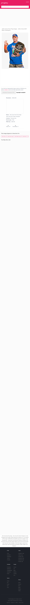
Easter (8, 573)
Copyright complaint (20, 92)
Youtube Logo (20, 556)
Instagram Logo (21, 553)
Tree (8, 587)
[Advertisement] (15, 17)
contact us (6, 89)
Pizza (8, 553)
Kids (14, 575)
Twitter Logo (20, 554)
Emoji (19, 582)
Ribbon (19, 589)
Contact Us (13, 602)
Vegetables (9, 556)
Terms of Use (21, 602)
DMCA (17, 602)
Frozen (15, 567)
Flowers (19, 584)
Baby (14, 570)
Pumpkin (8, 559)
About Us (8, 602)
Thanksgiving (9, 570)
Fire (7, 582)
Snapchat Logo (21, 559)
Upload (27, 1)
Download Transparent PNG (8, 92)
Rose (19, 585)
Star (8, 585)
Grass (8, 584)
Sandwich (9, 554)
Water (19, 587)
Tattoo (19, 590)
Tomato (8, 558)
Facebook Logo (21, 558)
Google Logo (20, 561)
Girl (14, 568)
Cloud (8, 580)
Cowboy (15, 573)
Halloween (9, 568)
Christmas (9, 567)
